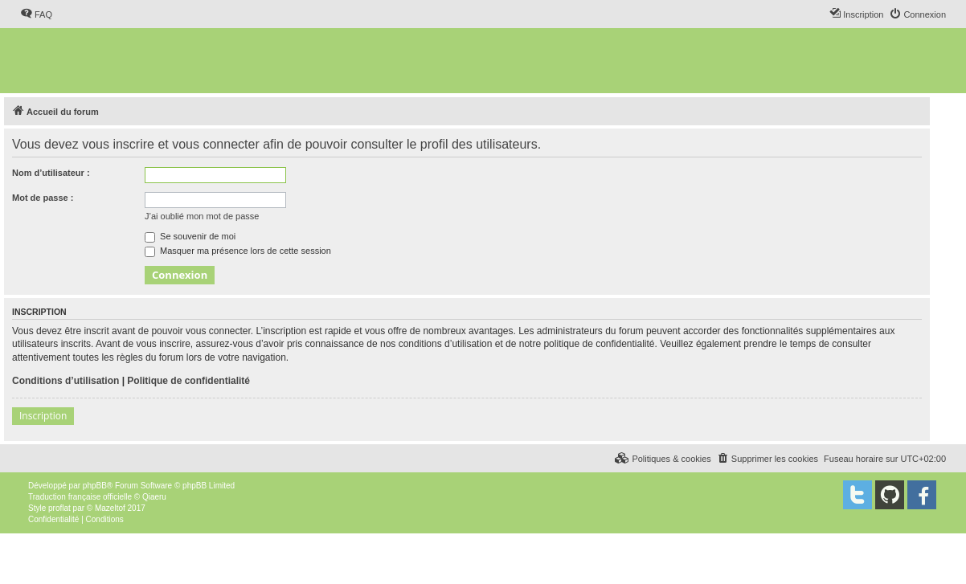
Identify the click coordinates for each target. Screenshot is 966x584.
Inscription (43, 416)
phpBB (95, 485)
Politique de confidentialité (188, 380)
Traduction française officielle (80, 496)
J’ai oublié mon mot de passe (202, 216)
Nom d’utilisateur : (51, 173)
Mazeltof (110, 508)
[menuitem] (36, 14)
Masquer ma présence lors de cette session (238, 250)
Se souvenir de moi (190, 236)
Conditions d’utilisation (65, 380)
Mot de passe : (42, 197)
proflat (59, 508)
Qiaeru (154, 496)
